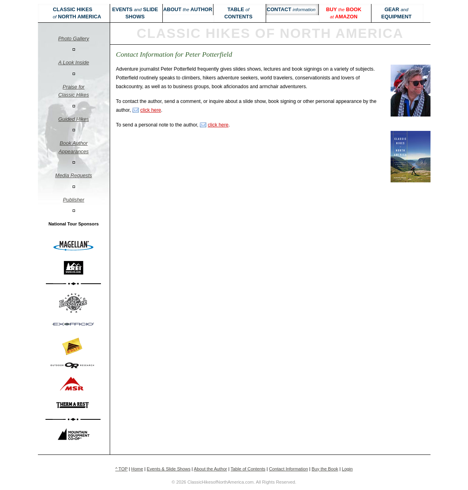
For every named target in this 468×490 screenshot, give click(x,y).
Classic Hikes (72, 13)
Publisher (73, 200)
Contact (291, 9)
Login (347, 468)
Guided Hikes (73, 119)
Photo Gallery (73, 38)
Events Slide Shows (135, 13)
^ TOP (121, 468)
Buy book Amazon (343, 13)
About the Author (210, 468)
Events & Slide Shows (168, 468)
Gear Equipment (396, 13)
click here (150, 110)
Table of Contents (248, 468)
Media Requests (73, 175)
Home (137, 468)
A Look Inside (73, 62)
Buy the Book (325, 468)
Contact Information (288, 468)
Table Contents (238, 13)
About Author (187, 9)
